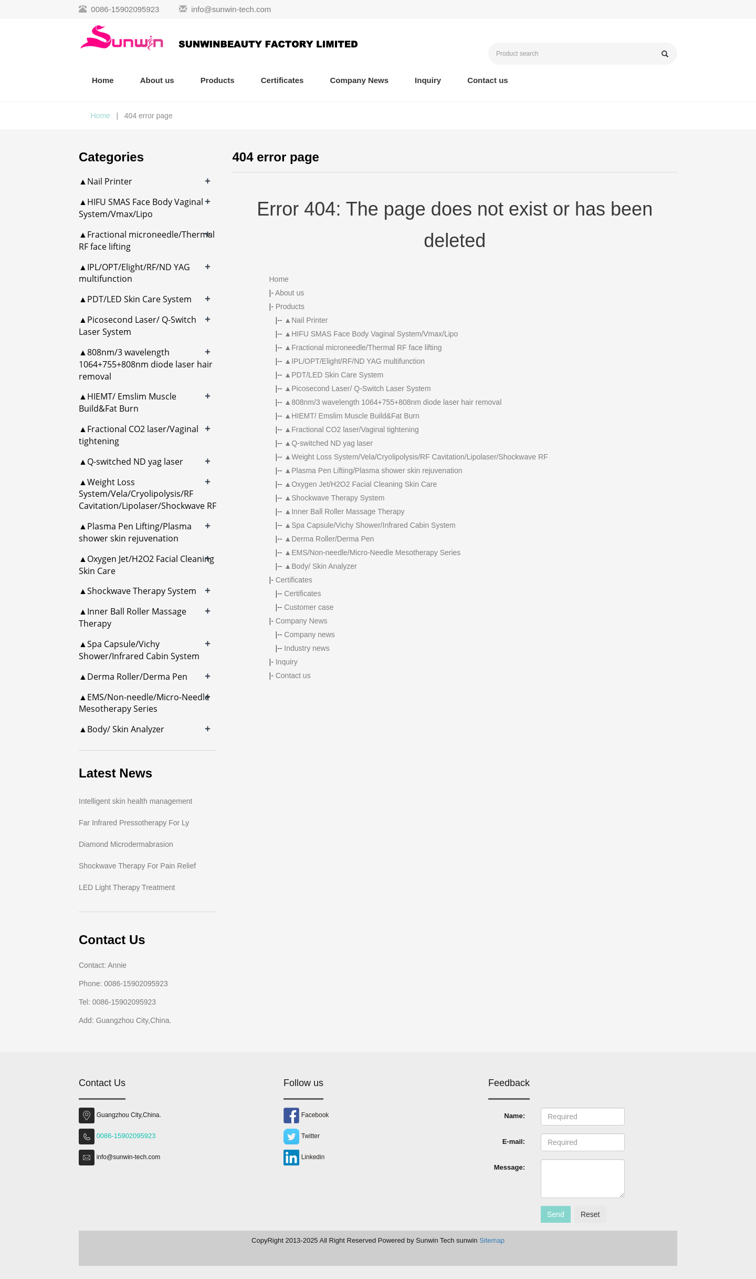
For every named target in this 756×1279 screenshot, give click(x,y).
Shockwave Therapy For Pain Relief (137, 866)
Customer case (308, 607)
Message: (509, 1167)
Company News (359, 80)
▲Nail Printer (306, 320)
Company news (309, 634)
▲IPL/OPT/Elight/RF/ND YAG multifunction (354, 361)
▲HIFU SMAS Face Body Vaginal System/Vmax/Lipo (371, 334)
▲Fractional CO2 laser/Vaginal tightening (351, 429)
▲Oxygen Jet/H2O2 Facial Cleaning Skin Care (360, 484)
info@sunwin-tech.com (231, 9)
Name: (514, 1116)
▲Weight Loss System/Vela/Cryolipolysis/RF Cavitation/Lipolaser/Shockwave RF (416, 457)
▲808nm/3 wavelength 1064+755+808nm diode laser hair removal (392, 402)
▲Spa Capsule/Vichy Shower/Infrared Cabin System (369, 525)
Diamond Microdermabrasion (126, 844)
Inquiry (428, 80)
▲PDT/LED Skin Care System (333, 375)
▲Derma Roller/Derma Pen (329, 539)
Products (218, 80)
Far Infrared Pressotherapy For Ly (134, 822)
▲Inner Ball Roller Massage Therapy (344, 511)
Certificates (282, 80)
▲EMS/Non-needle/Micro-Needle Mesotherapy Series (372, 552)
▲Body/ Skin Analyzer (320, 566)
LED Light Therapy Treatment (127, 887)
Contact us (487, 80)
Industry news (306, 648)
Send (555, 1214)
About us (157, 80)
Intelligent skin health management (135, 801)
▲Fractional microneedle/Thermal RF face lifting (363, 347)
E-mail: (513, 1141)
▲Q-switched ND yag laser (328, 443)
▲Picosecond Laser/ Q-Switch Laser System (357, 388)
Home (103, 80)
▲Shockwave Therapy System (334, 498)
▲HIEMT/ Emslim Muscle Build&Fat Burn (351, 416)
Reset (590, 1214)
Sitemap (492, 1240)
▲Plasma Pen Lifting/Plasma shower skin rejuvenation (373, 470)
